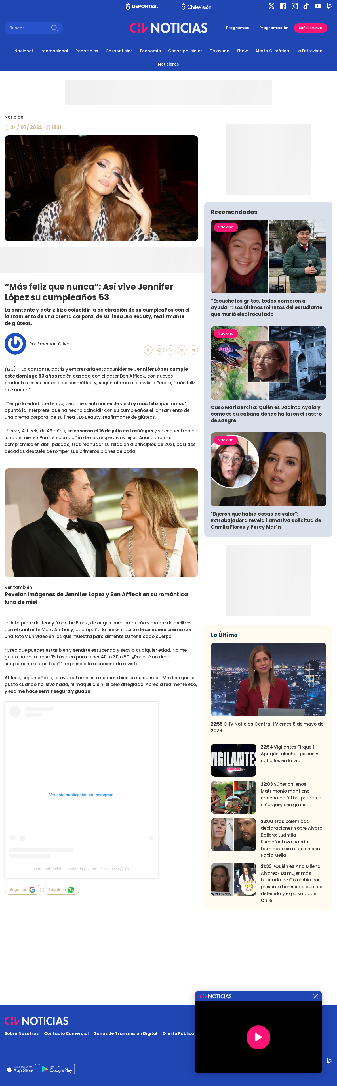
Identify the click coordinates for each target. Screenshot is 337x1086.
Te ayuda (219, 51)
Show (242, 51)
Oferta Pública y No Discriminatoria (201, 1033)
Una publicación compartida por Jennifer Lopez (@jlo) (81, 869)
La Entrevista (309, 51)
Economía (150, 51)
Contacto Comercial (66, 1033)
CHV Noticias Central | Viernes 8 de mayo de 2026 (267, 805)
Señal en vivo (310, 27)
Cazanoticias (119, 51)
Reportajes (86, 51)
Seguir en (22, 889)
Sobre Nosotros (22, 1033)
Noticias (14, 117)
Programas (237, 27)
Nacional (23, 51)
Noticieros (168, 64)
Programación (273, 27)
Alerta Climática (272, 51)
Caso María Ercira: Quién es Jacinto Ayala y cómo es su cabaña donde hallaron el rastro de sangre (266, 492)
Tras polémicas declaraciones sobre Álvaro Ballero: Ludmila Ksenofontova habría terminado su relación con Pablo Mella (291, 916)
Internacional (54, 51)
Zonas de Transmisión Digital (125, 1033)
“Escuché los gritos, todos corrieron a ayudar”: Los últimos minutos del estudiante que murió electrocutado (266, 386)
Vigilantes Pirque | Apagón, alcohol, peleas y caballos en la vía (289, 832)
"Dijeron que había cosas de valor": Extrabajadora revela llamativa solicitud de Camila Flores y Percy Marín (266, 598)
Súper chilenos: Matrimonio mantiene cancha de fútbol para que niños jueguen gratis (291, 872)
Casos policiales (185, 51)
